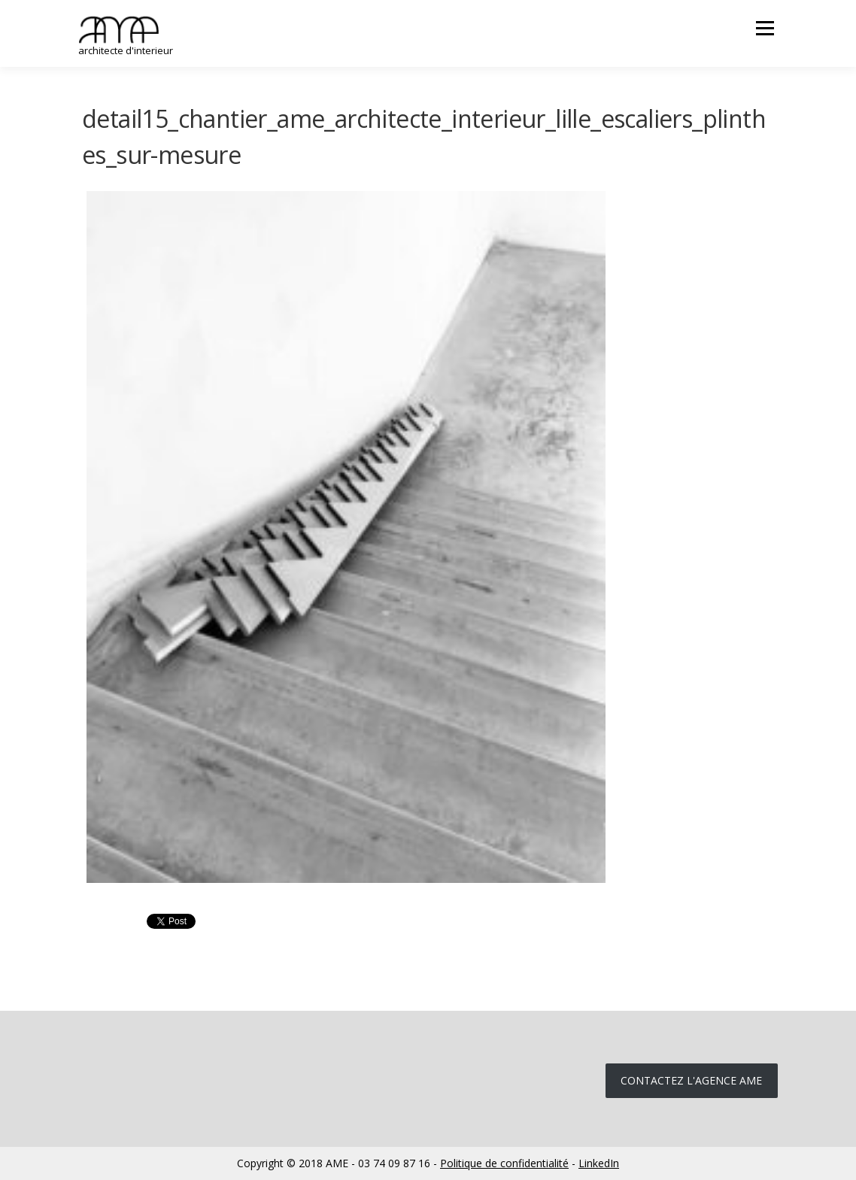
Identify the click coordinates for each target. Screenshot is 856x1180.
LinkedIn (598, 1163)
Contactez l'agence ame (691, 1080)
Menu (764, 28)
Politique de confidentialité (504, 1163)
